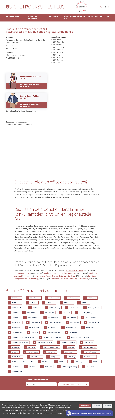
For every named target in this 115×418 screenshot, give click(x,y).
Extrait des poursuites (32, 17)
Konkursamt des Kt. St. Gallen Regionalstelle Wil (69, 278)
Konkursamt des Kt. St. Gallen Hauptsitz (59, 273)
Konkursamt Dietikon (22, 273)
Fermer (108, 406)
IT (108, 7)
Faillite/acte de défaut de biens (74, 17)
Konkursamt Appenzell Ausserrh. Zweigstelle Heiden (56, 276)
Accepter (85, 406)
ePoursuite (53, 16)
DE (100, 7)
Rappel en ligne (12, 16)
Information (93, 16)
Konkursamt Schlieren (74, 270)
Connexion (104, 16)
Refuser (97, 406)
